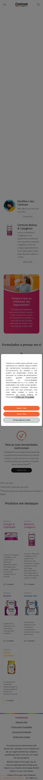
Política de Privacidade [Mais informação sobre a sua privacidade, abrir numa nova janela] (25, 397)
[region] (21, 390)
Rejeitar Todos (21, 408)
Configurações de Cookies (21, 420)
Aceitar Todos (21, 414)
